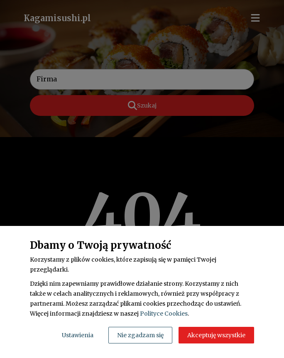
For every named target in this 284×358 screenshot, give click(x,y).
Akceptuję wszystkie (216, 335)
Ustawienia (77, 335)
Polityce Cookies (164, 313)
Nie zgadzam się (140, 335)
